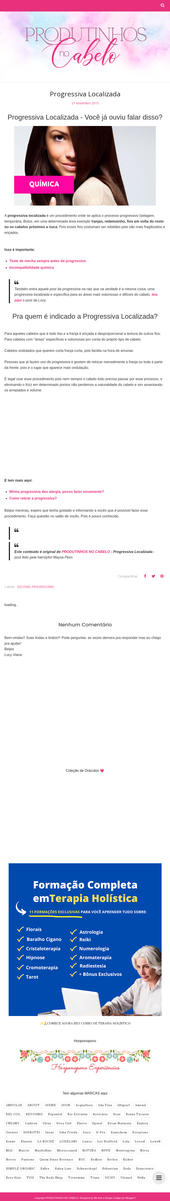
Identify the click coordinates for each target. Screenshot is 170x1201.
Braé (117, 1114)
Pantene (27, 1159)
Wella (141, 1178)
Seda (127, 1168)
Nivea (144, 1150)
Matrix (24, 1150)
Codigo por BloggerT (124, 1198)
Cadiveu (31, 1123)
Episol (97, 1123)
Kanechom (119, 1132)
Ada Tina (105, 1105)
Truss (95, 1178)
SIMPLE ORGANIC (20, 1168)
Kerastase (140, 1132)
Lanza (87, 1141)
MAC (9, 1150)
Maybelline (43, 1150)
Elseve (82, 1123)
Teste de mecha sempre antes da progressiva (47, 261)
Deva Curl (63, 1123)
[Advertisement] (85, 430)
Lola (126, 1141)
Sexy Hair (13, 1178)
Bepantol (55, 1114)
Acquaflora (84, 1105)
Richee (128, 1159)
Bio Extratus (78, 1114)
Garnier (12, 1132)
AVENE (50, 1105)
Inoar (49, 1132)
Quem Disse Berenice (56, 1159)
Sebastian (110, 1168)
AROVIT (33, 1105)
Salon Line (63, 1168)
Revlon (112, 1159)
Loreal (140, 1141)
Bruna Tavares (137, 1114)
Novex (11, 1159)
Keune (10, 1141)
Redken (96, 1159)
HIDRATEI (31, 1132)
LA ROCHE (45, 1141)
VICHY (110, 1178)
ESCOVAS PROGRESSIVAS (35, 587)
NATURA (89, 1150)
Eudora (142, 1123)
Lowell (155, 1141)
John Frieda (68, 1132)
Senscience (145, 1168)
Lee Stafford (107, 1141)
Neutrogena (125, 1150)
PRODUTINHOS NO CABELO (86, 552)
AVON (65, 1105)
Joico (87, 1132)
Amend (140, 1105)
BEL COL (13, 1114)
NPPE (106, 1150)
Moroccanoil (67, 1150)
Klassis (26, 1141)
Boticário (100, 1114)
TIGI (30, 1178)
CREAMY (13, 1123)
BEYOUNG (34, 1114)
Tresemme (76, 1178)
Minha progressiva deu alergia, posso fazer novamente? (56, 492)
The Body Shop (51, 1178)
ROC (82, 1159)
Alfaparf (123, 1105)
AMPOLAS (14, 1105)
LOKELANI (68, 1141)
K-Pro (101, 1132)
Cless (47, 1123)
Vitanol (126, 1178)
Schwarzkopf (87, 1168)
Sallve (45, 1168)
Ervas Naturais (119, 1123)
